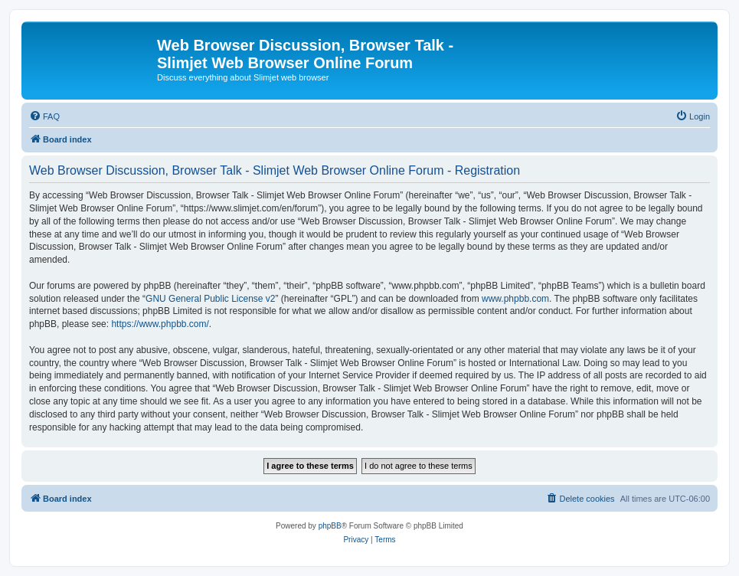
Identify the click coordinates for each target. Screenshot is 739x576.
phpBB (330, 526)
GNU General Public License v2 (210, 298)
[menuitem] (44, 116)
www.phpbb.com (515, 298)
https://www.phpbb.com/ (159, 324)
